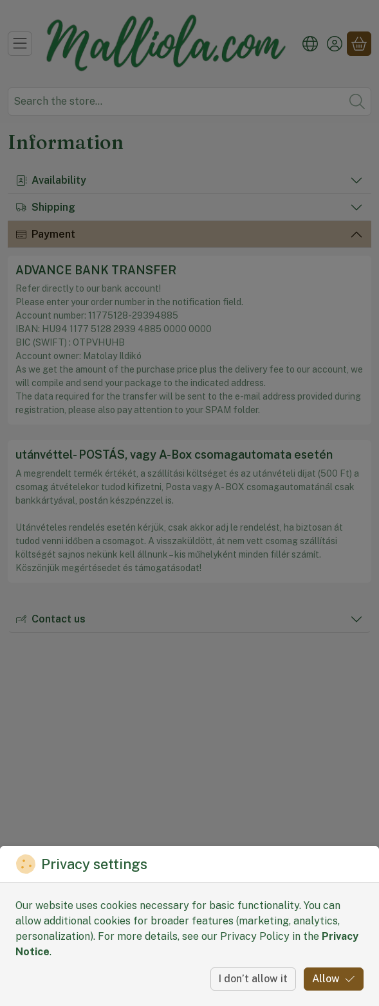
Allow (333, 979)
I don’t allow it (253, 979)
